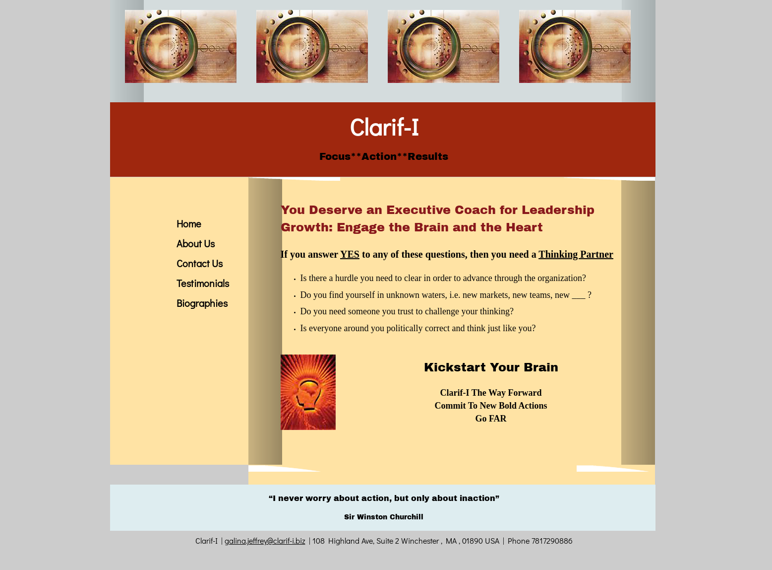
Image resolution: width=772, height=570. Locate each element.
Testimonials (203, 283)
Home (189, 223)
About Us (196, 243)
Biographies (202, 302)
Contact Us (200, 263)
